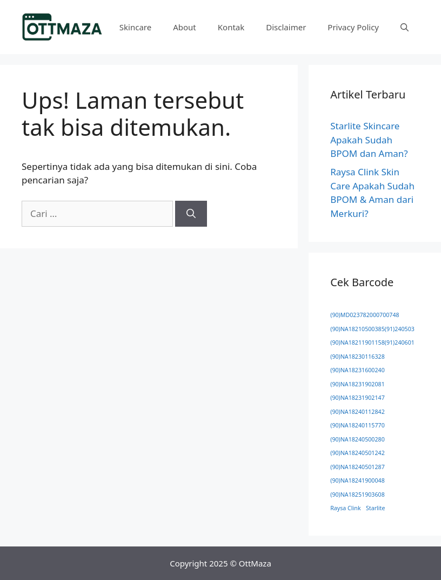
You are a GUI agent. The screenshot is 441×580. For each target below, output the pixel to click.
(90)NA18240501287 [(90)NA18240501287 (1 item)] (357, 467)
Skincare (135, 27)
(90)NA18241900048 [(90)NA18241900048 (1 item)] (357, 480)
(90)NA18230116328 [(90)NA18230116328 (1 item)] (357, 356)
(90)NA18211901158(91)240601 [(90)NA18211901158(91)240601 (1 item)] (372, 342)
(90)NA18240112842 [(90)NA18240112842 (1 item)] (357, 412)
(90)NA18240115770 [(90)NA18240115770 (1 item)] (357, 425)
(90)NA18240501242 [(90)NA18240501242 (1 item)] (357, 453)
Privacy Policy (353, 27)
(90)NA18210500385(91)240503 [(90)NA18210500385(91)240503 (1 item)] (372, 329)
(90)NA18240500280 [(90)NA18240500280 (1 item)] (357, 439)
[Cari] (191, 214)
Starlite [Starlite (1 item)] (375, 508)
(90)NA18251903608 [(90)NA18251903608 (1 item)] (357, 494)
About (184, 27)
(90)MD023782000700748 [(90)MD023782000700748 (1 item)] (364, 315)
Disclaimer (286, 27)
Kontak (231, 27)
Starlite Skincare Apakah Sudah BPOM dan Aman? (369, 140)
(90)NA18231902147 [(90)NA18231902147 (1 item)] (357, 397)
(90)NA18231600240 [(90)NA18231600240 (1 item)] (357, 370)
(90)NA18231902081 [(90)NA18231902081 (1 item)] (357, 384)
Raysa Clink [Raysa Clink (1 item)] (345, 508)
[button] (404, 27)
